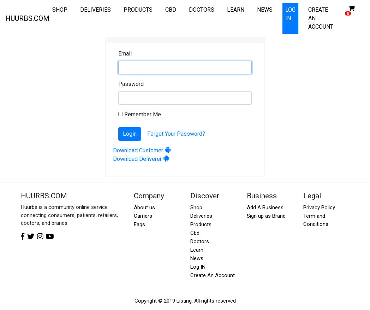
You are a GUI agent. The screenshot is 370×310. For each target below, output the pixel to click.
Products (200, 224)
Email (125, 53)
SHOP (59, 9)
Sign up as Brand (266, 216)
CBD (170, 9)
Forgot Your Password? (176, 133)
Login (130, 133)
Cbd (194, 233)
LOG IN (290, 14)
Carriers (143, 216)
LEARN (235, 9)
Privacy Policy (319, 207)
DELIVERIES (95, 9)
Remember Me (139, 114)
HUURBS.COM (27, 18)
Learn (196, 250)
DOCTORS (201, 9)
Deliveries (201, 216)
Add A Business (265, 207)
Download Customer (142, 150)
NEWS (265, 9)
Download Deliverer (141, 159)
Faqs (139, 224)
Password (131, 84)
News (196, 258)
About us (144, 207)
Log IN (197, 267)
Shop (196, 207)
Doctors (199, 241)
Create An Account (212, 275)
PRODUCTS (138, 9)
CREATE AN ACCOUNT (320, 18)
